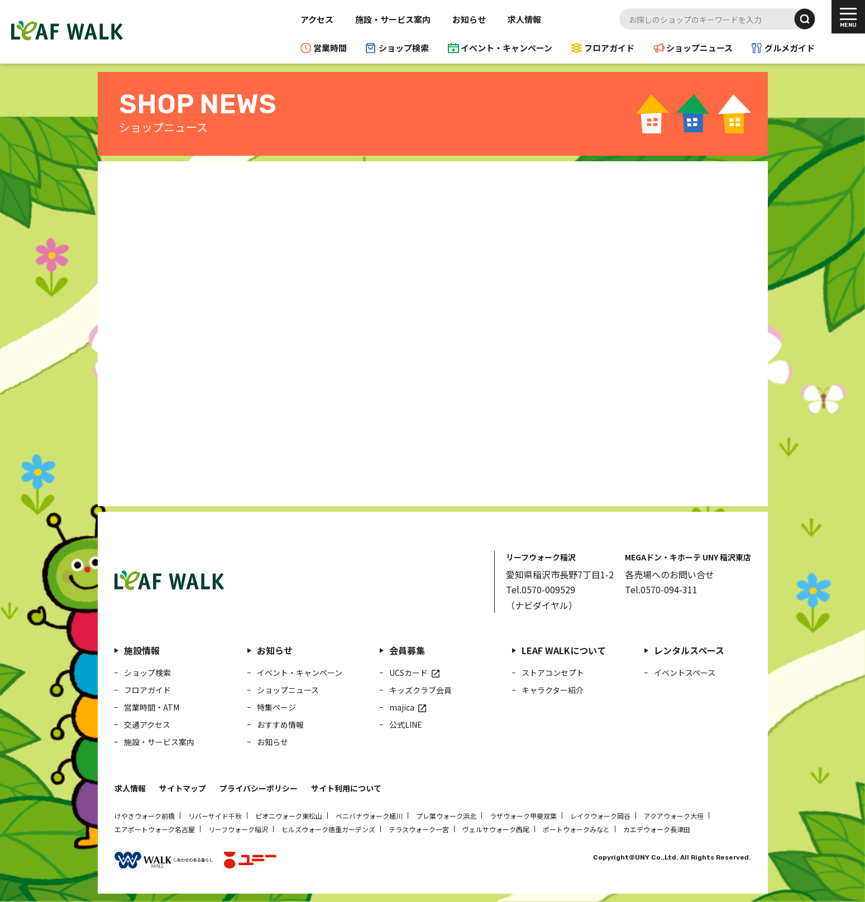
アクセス (316, 19)
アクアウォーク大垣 (674, 816)
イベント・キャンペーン (506, 48)
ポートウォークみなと (576, 829)
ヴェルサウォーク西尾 (495, 829)
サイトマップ (182, 788)
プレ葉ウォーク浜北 (446, 816)
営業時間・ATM (151, 707)
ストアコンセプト (553, 672)
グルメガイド (789, 48)
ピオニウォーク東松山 (288, 816)
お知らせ (469, 19)
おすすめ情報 (280, 724)
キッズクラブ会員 (420, 689)
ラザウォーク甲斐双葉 (523, 816)
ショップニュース (699, 48)
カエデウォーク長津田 (656, 829)
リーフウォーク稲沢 (238, 829)
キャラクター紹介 (553, 689)
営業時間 (330, 48)
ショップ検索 (404, 48)
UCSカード (408, 672)
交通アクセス (147, 724)
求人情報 (524, 19)
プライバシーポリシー (258, 788)
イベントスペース (684, 672)
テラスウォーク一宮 (419, 829)
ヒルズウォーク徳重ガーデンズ (328, 829)
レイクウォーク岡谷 (600, 816)
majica (401, 707)
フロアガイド (609, 48)
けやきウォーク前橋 (144, 816)
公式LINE (405, 724)
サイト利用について (346, 788)
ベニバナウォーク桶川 (369, 816)
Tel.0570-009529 (540, 589)
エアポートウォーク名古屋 (154, 829)
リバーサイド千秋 (215, 816)
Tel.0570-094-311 (661, 589)
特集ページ (276, 707)
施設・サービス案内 (393, 19)
